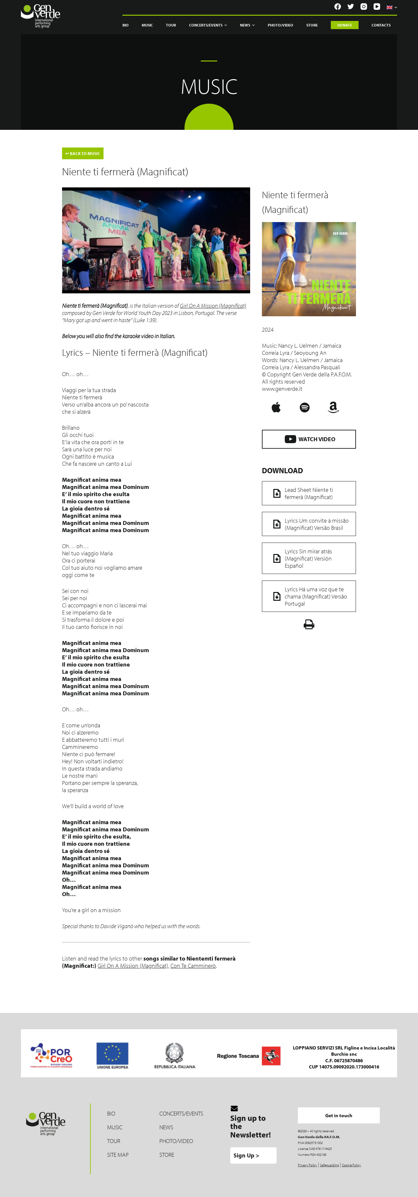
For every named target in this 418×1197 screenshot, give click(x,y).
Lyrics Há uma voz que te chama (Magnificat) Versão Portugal (308, 596)
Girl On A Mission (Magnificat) (213, 305)
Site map (118, 1154)
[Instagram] (364, 6)
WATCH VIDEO (308, 438)
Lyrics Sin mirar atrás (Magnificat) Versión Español (300, 558)
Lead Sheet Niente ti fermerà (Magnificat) (301, 493)
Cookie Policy (351, 1165)
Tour (171, 25)
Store (312, 25)
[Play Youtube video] (156, 240)
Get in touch (339, 1115)
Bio (125, 25)
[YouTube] (377, 6)
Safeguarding (329, 1165)
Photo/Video (280, 25)
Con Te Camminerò (193, 965)
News (247, 25)
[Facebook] (337, 6)
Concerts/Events (208, 25)
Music (147, 25)
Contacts (381, 25)
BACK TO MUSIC (82, 153)
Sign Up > (246, 1155)
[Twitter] (350, 6)
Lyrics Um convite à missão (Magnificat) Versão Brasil (309, 524)
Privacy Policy (307, 1165)
